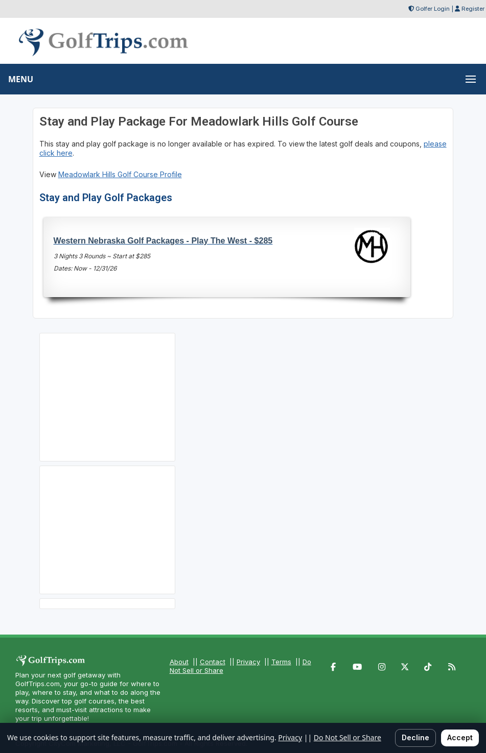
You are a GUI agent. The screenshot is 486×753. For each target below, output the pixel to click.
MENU (20, 79)
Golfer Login (432, 8)
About (179, 662)
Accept (460, 737)
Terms (281, 662)
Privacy (248, 662)
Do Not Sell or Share (347, 737)
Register (472, 8)
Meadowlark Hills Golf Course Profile (120, 174)
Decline (415, 737)
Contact (212, 662)
